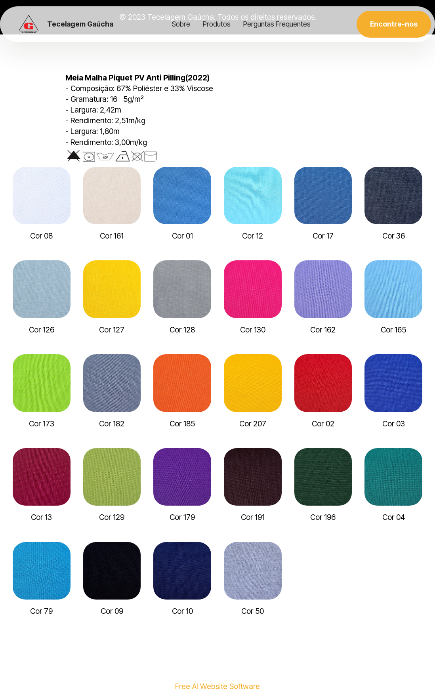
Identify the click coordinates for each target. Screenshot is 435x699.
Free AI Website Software (217, 686)
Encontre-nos (394, 24)
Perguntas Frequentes (277, 24)
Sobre (181, 24)
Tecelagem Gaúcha (80, 24)
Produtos (217, 24)
